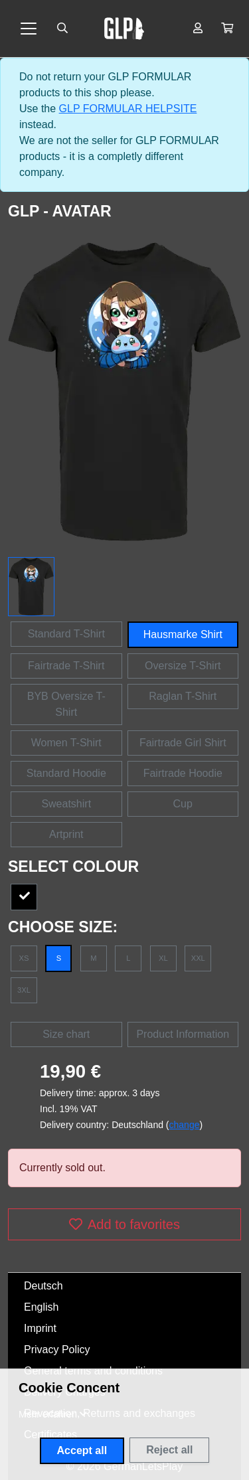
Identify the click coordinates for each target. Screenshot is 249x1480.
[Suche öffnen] (62, 28)
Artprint (66, 834)
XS (24, 958)
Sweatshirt (66, 803)
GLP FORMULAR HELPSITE (128, 108)
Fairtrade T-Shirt (66, 665)
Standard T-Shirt (66, 633)
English (41, 1307)
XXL (198, 958)
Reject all (169, 1449)
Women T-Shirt (66, 742)
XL (163, 958)
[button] (227, 29)
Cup (183, 803)
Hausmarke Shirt (182, 634)
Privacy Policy (57, 1349)
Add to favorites (124, 1224)
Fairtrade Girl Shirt (182, 742)
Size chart (66, 1034)
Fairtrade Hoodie (182, 773)
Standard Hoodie (66, 773)
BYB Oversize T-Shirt (66, 704)
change (184, 1124)
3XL (24, 990)
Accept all (82, 1450)
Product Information (182, 1034)
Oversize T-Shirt (182, 665)
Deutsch (43, 1285)
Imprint (40, 1328)
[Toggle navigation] (28, 28)
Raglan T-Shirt (182, 696)
